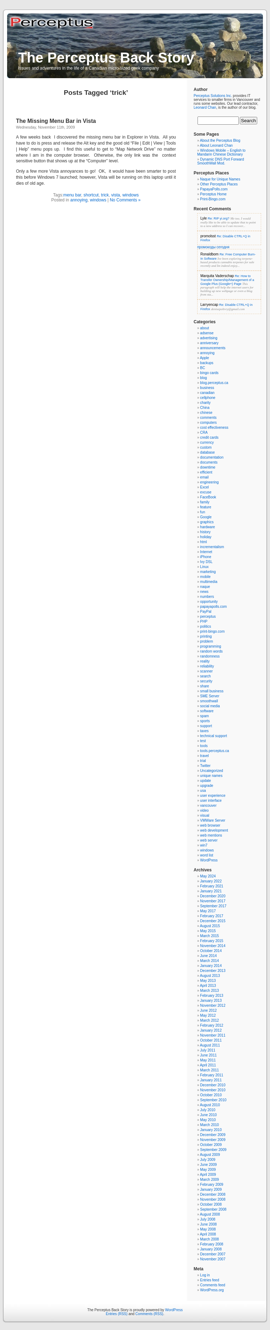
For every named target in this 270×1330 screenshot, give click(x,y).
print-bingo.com (212, 631)
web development (214, 830)
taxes (204, 731)
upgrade (206, 786)
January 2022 (211, 881)
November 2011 (212, 1035)
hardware (207, 527)
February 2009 (211, 1184)
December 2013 (212, 971)
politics (205, 626)
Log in (205, 1275)
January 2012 (211, 1030)
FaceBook (208, 497)
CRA (203, 432)
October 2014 (211, 951)
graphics (207, 522)
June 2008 (208, 1224)
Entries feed (209, 1280)
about (204, 328)
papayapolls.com (213, 607)
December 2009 (212, 1135)
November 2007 (212, 1259)
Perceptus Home (213, 194)
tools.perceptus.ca (214, 751)
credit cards (209, 437)
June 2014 (208, 956)
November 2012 (212, 1005)
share (204, 686)
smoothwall (209, 701)
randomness (210, 656)
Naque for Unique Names (220, 179)
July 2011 (207, 1050)
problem (206, 641)
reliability (207, 666)
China (204, 408)
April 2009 (208, 1175)
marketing (208, 572)
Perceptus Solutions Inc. (213, 96)
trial (203, 761)
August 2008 (210, 1214)
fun (202, 512)
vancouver (208, 805)
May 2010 (208, 1120)
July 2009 (207, 1160)
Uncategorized (211, 771)
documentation (211, 457)
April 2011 (208, 1065)
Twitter (205, 766)
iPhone (205, 557)
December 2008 (212, 1194)
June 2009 (208, 1165)
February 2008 (211, 1244)
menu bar (72, 195)
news (204, 592)
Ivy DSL (206, 562)
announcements (212, 348)
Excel (204, 487)
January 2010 (211, 1130)
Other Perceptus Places (219, 184)
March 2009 (209, 1180)
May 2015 (208, 931)
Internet (206, 552)
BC (202, 368)
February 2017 (211, 916)
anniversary (209, 343)
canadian (207, 393)
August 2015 (210, 926)
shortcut (91, 195)
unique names (211, 776)
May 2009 (208, 1170)
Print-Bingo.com (212, 199)
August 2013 (210, 976)
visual (204, 815)
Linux (204, 567)
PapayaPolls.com (213, 189)
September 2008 (213, 1209)
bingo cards (209, 373)
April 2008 (208, 1234)
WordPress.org (212, 1290)
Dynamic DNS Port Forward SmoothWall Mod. (220, 161)
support (206, 726)
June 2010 (208, 1115)
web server (208, 840)
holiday (205, 537)
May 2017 (208, 911)
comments (208, 418)
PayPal (205, 611)
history (205, 532)
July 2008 (207, 1219)
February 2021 (211, 886)
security (206, 681)
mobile (205, 577)
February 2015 (211, 941)
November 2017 (212, 901)
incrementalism (212, 547)
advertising (208, 338)
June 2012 (208, 1010)
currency (207, 442)
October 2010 (211, 1095)
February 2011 (211, 1075)
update (205, 781)
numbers (207, 597)
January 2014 (211, 966)
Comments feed (212, 1285)
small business (211, 691)
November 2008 (212, 1199)
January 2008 (211, 1249)
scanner (206, 671)
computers (208, 423)
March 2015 (209, 936)
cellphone (207, 398)
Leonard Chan (205, 107)
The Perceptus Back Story (106, 57)
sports (205, 721)
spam (204, 716)
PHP (203, 621)
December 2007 (212, 1254)
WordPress (208, 860)
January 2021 (211, 891)
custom (205, 447)
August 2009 (210, 1155)
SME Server (209, 696)
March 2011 (209, 1070)
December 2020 (212, 896)
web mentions (211, 835)
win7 (203, 845)
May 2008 (208, 1229)
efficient (206, 472)
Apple (204, 358)
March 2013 (209, 991)
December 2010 (212, 1085)
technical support (213, 736)
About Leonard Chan (216, 145)
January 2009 (211, 1189)
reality (205, 661)
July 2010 (207, 1110)
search (205, 676)
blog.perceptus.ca (214, 383)
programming (210, 646)
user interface (211, 800)
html (203, 542)
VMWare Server (212, 820)
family (204, 502)
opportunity (208, 602)
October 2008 (211, 1204)
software (207, 711)
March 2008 (209, 1239)
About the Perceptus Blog (220, 140)
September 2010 (213, 1100)
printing (206, 636)
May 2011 (208, 1060)
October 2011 (211, 1040)
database (207, 452)
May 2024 (208, 876)
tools (203, 746)
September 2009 (213, 1150)
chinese (206, 413)
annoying (79, 200)
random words (211, 651)
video (204, 810)
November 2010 (212, 1090)
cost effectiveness (214, 427)
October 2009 (211, 1145)
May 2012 (208, 1015)
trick (105, 195)
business (207, 388)
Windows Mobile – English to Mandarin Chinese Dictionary (221, 152)
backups (206, 363)
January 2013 (211, 1000)
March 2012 (209, 1020)
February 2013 (211, 996)
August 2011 (210, 1045)
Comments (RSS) (149, 1314)
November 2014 (212, 946)
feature (205, 507)
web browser (210, 825)
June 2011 (208, 1055)
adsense (207, 333)
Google (205, 517)
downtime (207, 467)
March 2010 (209, 1125)
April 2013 (208, 986)
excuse (205, 492)
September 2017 (213, 906)
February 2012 (211, 1025)
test (203, 741)
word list (206, 855)
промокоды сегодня (213, 247)
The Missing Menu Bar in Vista (56, 121)
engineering (209, 482)
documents (208, 462)
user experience (212, 796)
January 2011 (211, 1080)
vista (115, 195)
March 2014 (209, 961)
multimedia (208, 582)
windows (130, 195)
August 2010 (210, 1105)
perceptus (208, 616)
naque (205, 587)
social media (210, 706)
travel (204, 756)
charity (205, 403)
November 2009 (212, 1140)
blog (203, 378)
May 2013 (208, 981)
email (204, 477)
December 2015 (212, 921)
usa (203, 791)
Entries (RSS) (117, 1314)
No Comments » (125, 200)
